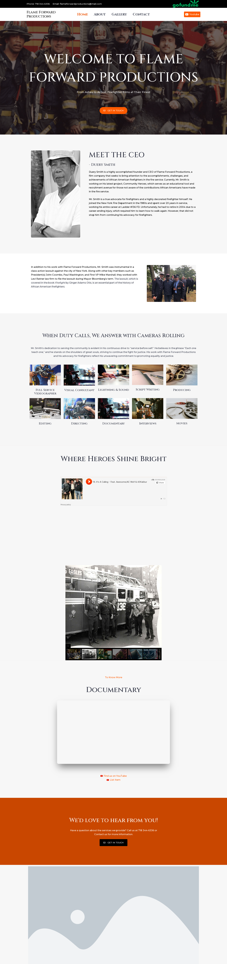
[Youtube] (192, 14)
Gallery (120, 14)
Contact (143, 14)
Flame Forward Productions (41, 14)
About (99, 14)
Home (81, 14)
